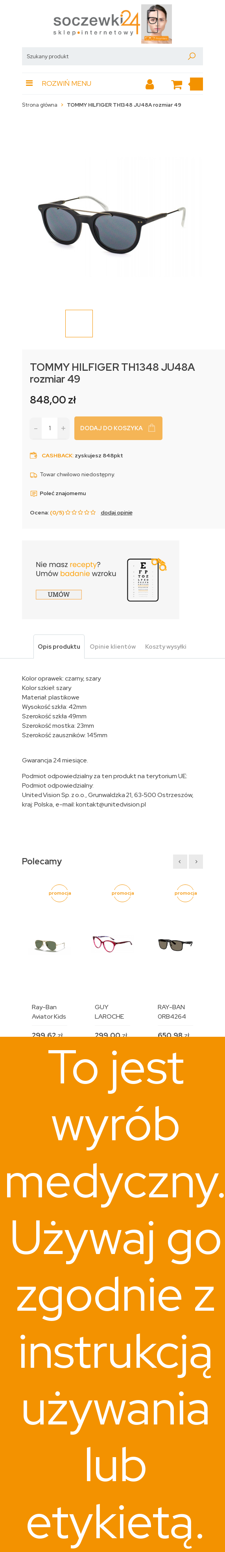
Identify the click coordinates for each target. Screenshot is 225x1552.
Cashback (57, 455)
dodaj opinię (117, 512)
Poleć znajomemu (58, 493)
